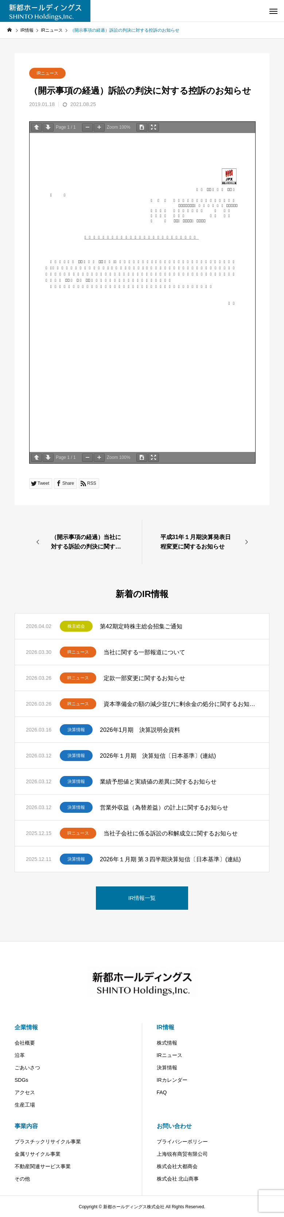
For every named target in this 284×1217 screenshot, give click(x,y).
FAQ (162, 1092)
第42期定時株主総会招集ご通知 (141, 626)
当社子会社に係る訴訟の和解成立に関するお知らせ (171, 833)
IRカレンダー (172, 1080)
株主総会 (76, 626)
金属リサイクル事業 (38, 1154)
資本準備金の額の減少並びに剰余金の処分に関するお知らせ (181, 704)
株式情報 (167, 1043)
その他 (22, 1179)
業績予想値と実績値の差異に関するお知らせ (158, 782)
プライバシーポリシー (182, 1141)
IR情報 (165, 1027)
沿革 (20, 1055)
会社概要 (25, 1043)
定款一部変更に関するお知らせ (144, 678)
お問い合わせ (174, 1126)
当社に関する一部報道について (144, 652)
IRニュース (47, 73)
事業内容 (26, 1126)
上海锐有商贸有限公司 (182, 1154)
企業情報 (26, 1027)
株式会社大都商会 (177, 1166)
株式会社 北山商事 (178, 1179)
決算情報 (76, 729)
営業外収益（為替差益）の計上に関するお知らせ (164, 807)
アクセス (25, 1092)
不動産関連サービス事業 (43, 1166)
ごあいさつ (27, 1067)
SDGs (21, 1080)
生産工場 (25, 1105)
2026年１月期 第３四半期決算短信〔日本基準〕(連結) (170, 859)
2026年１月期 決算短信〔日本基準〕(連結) (158, 756)
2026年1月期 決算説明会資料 (140, 730)
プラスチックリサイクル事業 (48, 1141)
